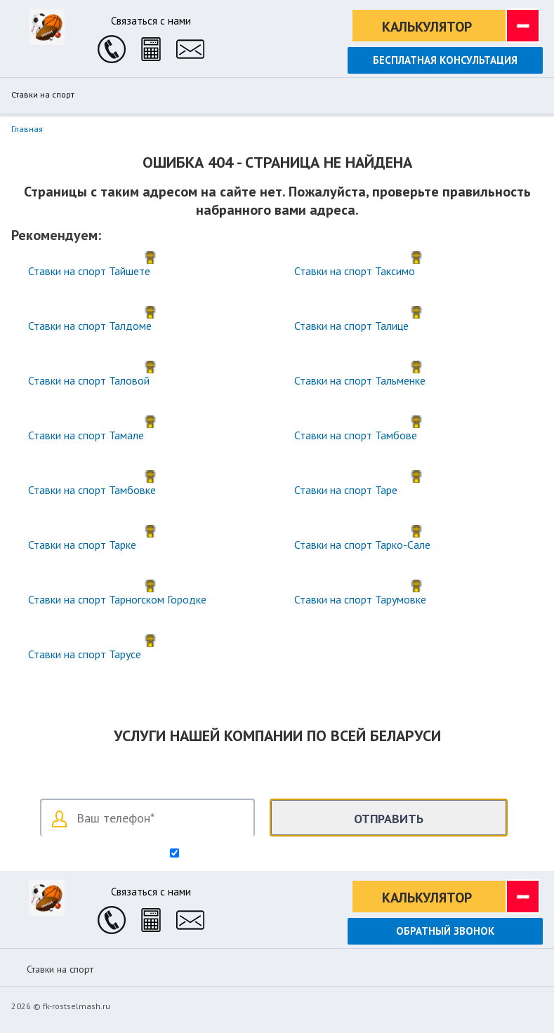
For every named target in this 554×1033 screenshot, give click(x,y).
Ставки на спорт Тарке (82, 545)
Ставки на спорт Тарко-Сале (362, 545)
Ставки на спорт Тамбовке (92, 490)
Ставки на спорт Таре (345, 490)
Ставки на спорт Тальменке (360, 380)
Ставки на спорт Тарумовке (360, 599)
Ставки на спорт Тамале (86, 435)
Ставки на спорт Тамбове (355, 435)
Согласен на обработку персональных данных (283, 854)
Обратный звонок (445, 931)
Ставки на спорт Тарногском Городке (117, 599)
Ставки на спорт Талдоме (90, 326)
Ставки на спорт (42, 95)
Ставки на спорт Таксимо (354, 271)
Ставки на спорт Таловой (89, 380)
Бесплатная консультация (445, 60)
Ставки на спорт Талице (351, 326)
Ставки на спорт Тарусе (84, 654)
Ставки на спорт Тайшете (89, 271)
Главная (27, 129)
